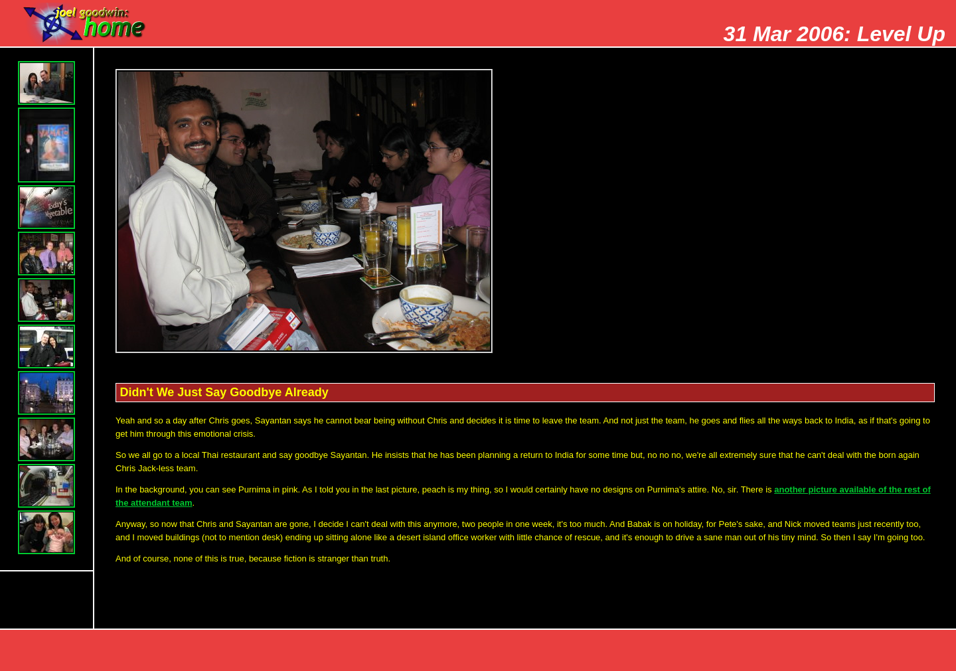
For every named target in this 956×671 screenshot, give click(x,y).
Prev (781, 652)
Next (850, 652)
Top (711, 652)
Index (920, 652)
